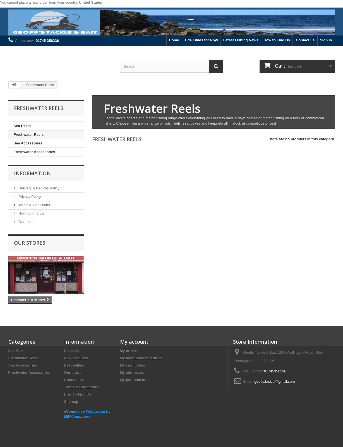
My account (134, 341)
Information (32, 173)
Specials (71, 351)
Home (174, 40)
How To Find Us (31, 213)
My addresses (132, 372)
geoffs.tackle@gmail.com (274, 381)
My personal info (134, 380)
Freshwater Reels (29, 134)
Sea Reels (22, 126)
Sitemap (71, 402)
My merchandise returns (141, 358)
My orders (128, 351)
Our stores (26, 222)
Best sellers (74, 365)
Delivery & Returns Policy (38, 188)
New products (76, 358)
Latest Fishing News (240, 40)
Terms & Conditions (34, 205)
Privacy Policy (29, 196)
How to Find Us (276, 40)
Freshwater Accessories (34, 152)
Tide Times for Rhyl (201, 40)
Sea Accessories (28, 143)
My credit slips (132, 365)
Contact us (305, 40)
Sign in (326, 40)
